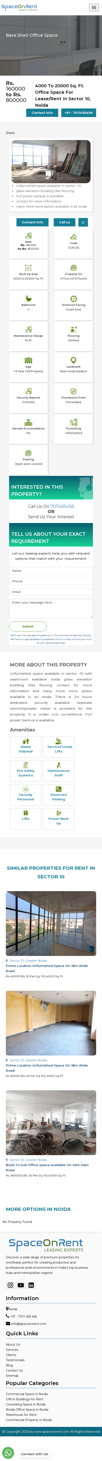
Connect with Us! (33, 1454)
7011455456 (62, 506)
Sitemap (12, 1376)
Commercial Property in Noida (29, 1420)
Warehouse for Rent (21, 1415)
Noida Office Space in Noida (27, 1410)
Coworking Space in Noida (25, 1404)
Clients (11, 1355)
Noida (12, 1309)
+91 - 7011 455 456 (23, 1316)
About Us (13, 1345)
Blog (9, 1365)
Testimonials (15, 1360)
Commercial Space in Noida (27, 1394)
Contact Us (14, 1370)
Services (12, 1350)
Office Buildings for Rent (24, 1399)
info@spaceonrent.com (29, 1324)
